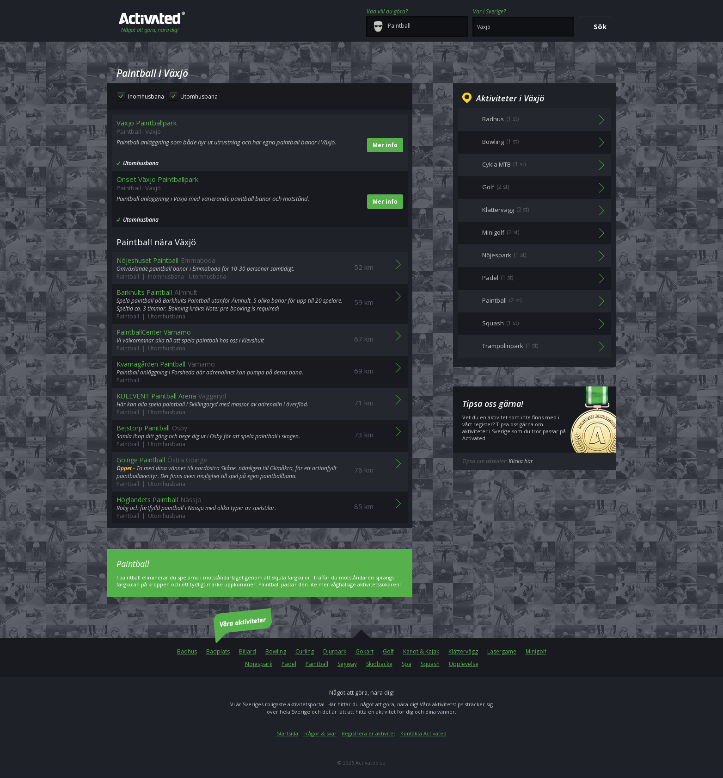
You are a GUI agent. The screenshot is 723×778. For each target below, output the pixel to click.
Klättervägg (463, 651)
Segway (347, 664)
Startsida (287, 733)
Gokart (364, 651)
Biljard (247, 651)
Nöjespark (258, 664)
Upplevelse (463, 664)
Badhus (187, 651)
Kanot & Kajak (421, 651)
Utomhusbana (199, 96)
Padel (289, 664)
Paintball (317, 664)
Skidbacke (379, 664)
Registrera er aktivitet (368, 733)
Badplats (218, 651)
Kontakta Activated (423, 733)
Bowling (275, 651)
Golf (388, 651)
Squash (430, 664)
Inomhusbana (146, 96)
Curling (304, 651)
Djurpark (334, 651)
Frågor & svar (320, 733)
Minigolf (536, 651)
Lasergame (501, 651)
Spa (406, 664)
